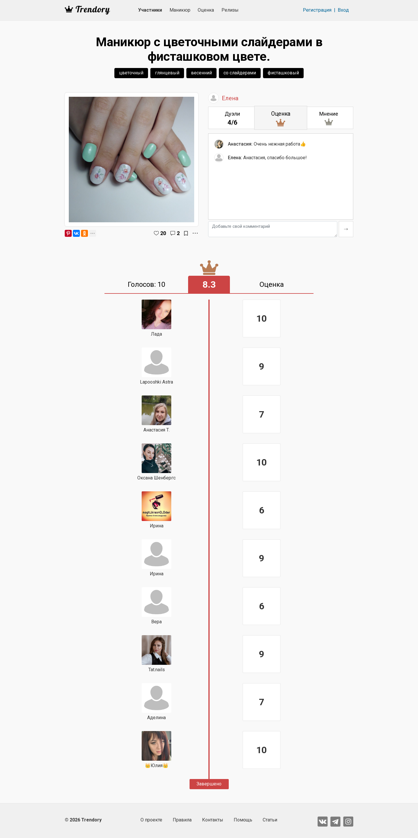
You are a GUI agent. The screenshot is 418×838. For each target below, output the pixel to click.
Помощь (243, 820)
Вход (343, 10)
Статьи (270, 820)
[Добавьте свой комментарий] (272, 229)
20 (163, 233)
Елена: (235, 158)
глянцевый (167, 73)
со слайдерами (240, 73)
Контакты (212, 820)
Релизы (230, 10)
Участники (150, 10)
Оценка (206, 10)
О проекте (151, 820)
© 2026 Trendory (83, 820)
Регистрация (317, 10)
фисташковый (283, 73)
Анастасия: (240, 145)
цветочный (131, 73)
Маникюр (180, 10)
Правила (182, 820)
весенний (201, 73)
